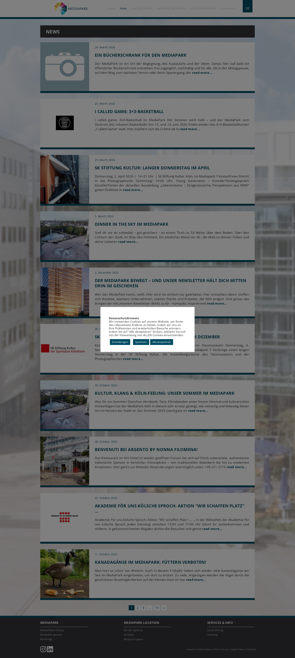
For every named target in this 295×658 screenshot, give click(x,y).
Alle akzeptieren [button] (161, 342)
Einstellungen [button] (120, 342)
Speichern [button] (141, 342)
